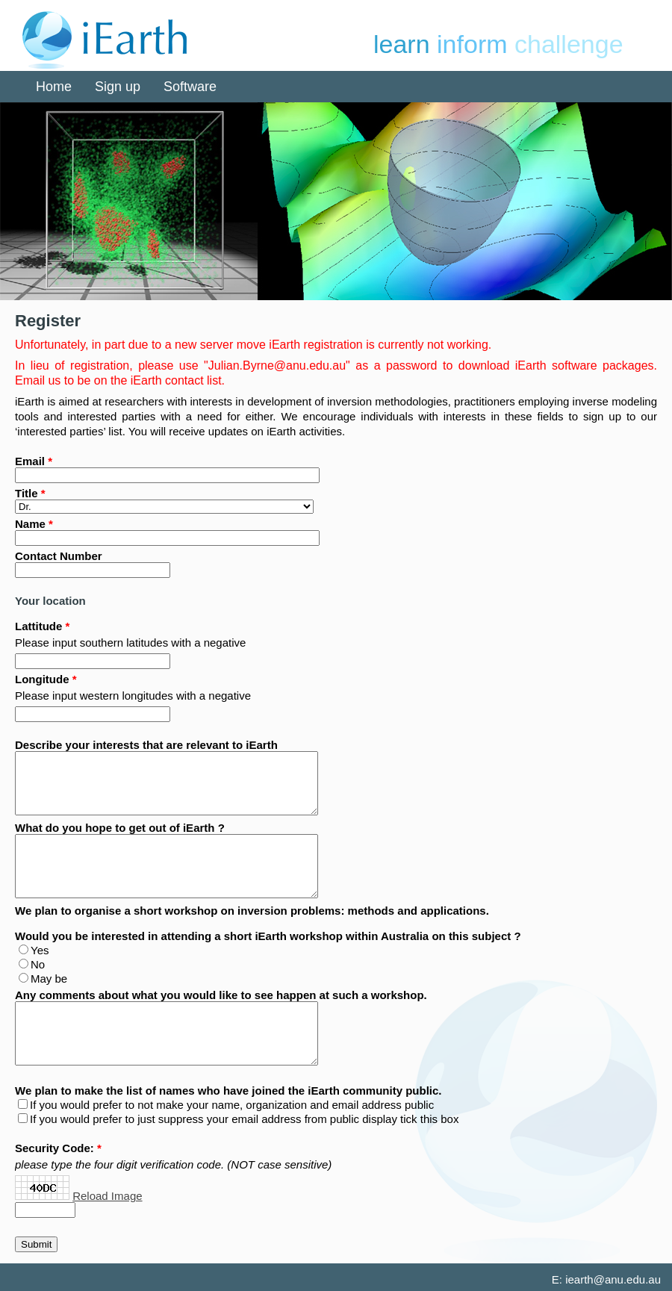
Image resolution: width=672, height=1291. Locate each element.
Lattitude (38, 626)
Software (190, 86)
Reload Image (107, 1195)
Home (54, 86)
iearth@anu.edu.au (613, 1279)
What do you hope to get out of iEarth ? (120, 827)
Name (30, 523)
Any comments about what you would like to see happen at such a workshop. (221, 995)
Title (26, 493)
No (38, 964)
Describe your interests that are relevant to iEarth (146, 744)
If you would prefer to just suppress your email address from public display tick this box (244, 1119)
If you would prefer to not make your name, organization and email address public (232, 1104)
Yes (40, 950)
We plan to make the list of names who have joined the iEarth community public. (228, 1090)
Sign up (117, 86)
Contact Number (58, 556)
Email (30, 461)
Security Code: (54, 1148)
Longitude (42, 679)
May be (49, 978)
